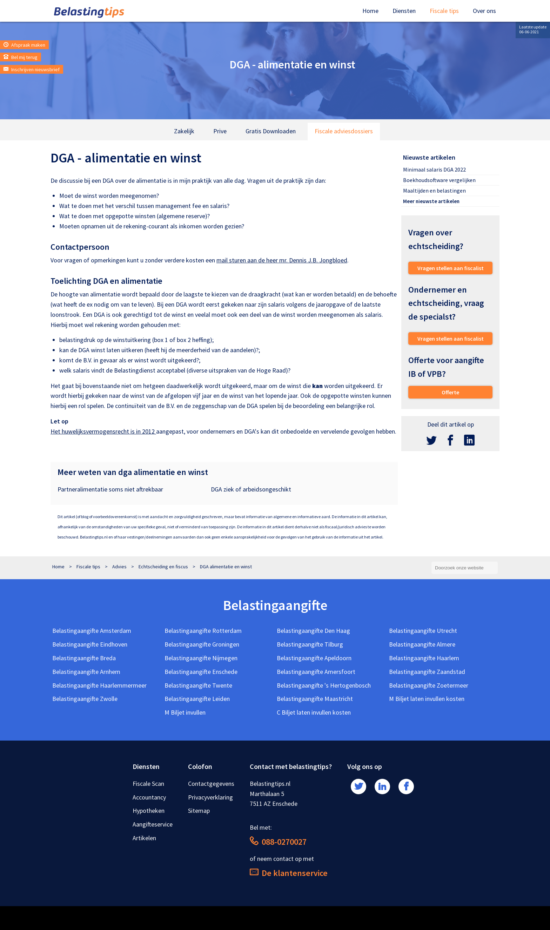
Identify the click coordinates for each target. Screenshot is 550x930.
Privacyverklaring (210, 797)
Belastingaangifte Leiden (197, 699)
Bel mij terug (21, 57)
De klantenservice (289, 873)
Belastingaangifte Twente (198, 685)
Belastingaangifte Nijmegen (201, 658)
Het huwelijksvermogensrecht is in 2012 (103, 431)
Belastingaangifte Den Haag (313, 631)
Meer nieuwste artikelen (431, 201)
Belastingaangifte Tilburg (310, 644)
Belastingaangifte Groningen (202, 644)
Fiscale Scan (148, 784)
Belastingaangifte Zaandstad (427, 672)
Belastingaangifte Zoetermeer (428, 685)
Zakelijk (184, 131)
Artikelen (144, 838)
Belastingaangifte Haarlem (424, 658)
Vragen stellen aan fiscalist (450, 268)
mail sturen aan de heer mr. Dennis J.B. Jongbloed (281, 260)
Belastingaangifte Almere (422, 644)
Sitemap (199, 811)
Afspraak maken (24, 45)
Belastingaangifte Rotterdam (203, 631)
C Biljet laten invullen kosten (314, 712)
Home (370, 11)
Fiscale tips (444, 11)
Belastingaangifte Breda (84, 658)
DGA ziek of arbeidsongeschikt (251, 489)
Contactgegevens (211, 784)
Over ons (484, 11)
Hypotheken (149, 811)
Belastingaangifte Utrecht (423, 631)
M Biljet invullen (185, 712)
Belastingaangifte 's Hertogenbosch (324, 685)
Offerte (450, 392)
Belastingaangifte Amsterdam (91, 631)
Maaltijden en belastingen (434, 190)
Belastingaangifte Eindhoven (89, 644)
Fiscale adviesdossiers (344, 131)
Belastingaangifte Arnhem (86, 672)
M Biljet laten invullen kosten (426, 699)
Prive (220, 131)
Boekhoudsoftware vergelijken (439, 179)
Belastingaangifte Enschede (201, 672)
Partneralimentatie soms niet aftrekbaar (110, 489)
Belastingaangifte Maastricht (315, 699)
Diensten (404, 11)
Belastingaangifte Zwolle (85, 699)
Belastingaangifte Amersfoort (316, 672)
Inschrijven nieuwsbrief (32, 69)
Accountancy (149, 797)
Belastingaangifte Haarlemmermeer (99, 685)
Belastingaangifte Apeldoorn (314, 658)
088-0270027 (278, 841)
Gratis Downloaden (271, 131)
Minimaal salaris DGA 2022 (434, 169)
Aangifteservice (153, 824)
